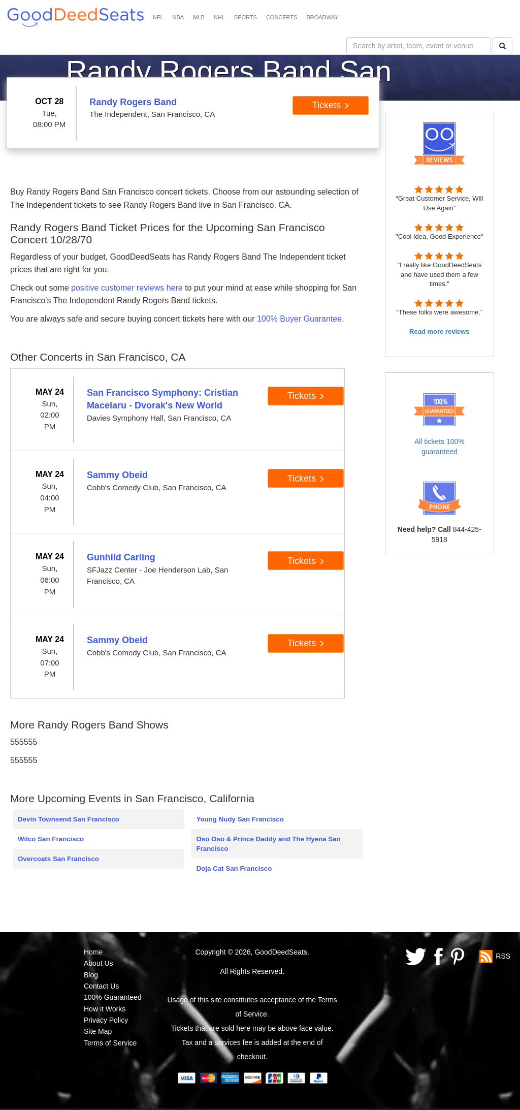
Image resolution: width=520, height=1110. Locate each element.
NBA (178, 17)
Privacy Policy (106, 1020)
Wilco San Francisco (51, 839)
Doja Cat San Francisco (234, 868)
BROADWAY (322, 17)
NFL (158, 17)
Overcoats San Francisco (58, 859)
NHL (219, 17)
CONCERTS (282, 17)
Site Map (98, 1031)
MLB (199, 17)
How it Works (104, 1009)
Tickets (330, 105)
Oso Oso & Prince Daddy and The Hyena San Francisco (268, 843)
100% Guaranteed (113, 997)
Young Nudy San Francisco (239, 819)
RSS (503, 956)
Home (93, 952)
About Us (98, 963)
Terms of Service (110, 1043)
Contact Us (101, 986)
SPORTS (245, 17)
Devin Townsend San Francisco (68, 819)
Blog (91, 975)
